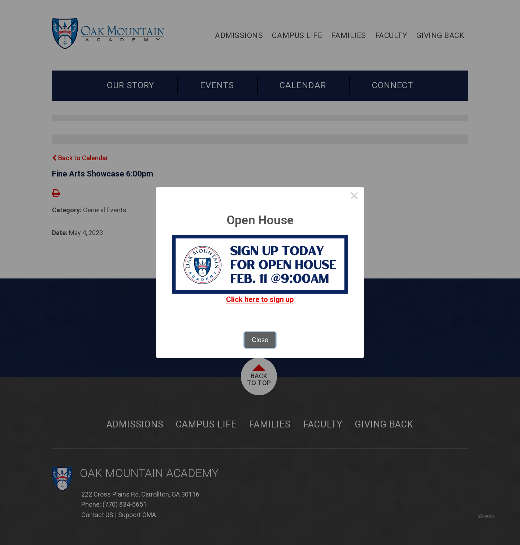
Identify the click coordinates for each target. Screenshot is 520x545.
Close (260, 340)
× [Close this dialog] (354, 196)
